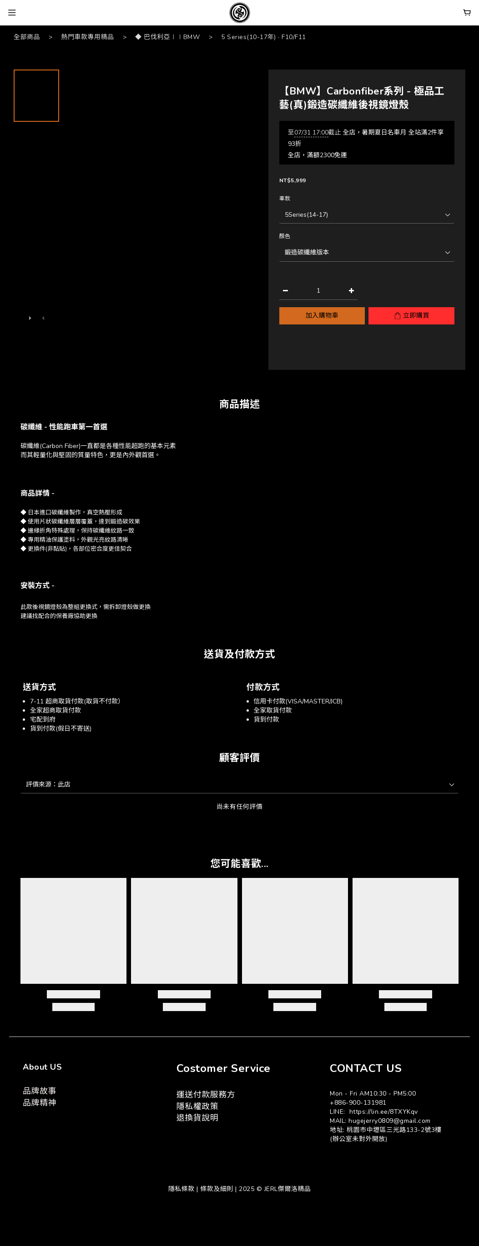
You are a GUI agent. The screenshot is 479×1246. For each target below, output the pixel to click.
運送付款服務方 (206, 1094)
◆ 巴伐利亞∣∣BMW (167, 37)
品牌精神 (39, 1102)
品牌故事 (39, 1091)
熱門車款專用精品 (87, 37)
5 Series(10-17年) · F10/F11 (263, 37)
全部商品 (27, 37)
